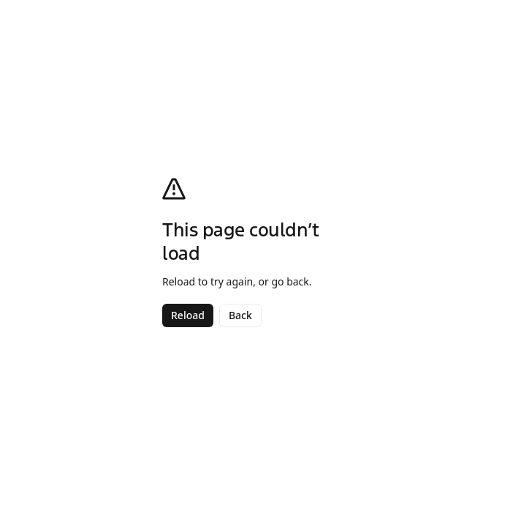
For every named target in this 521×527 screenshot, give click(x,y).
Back (240, 315)
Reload (188, 315)
